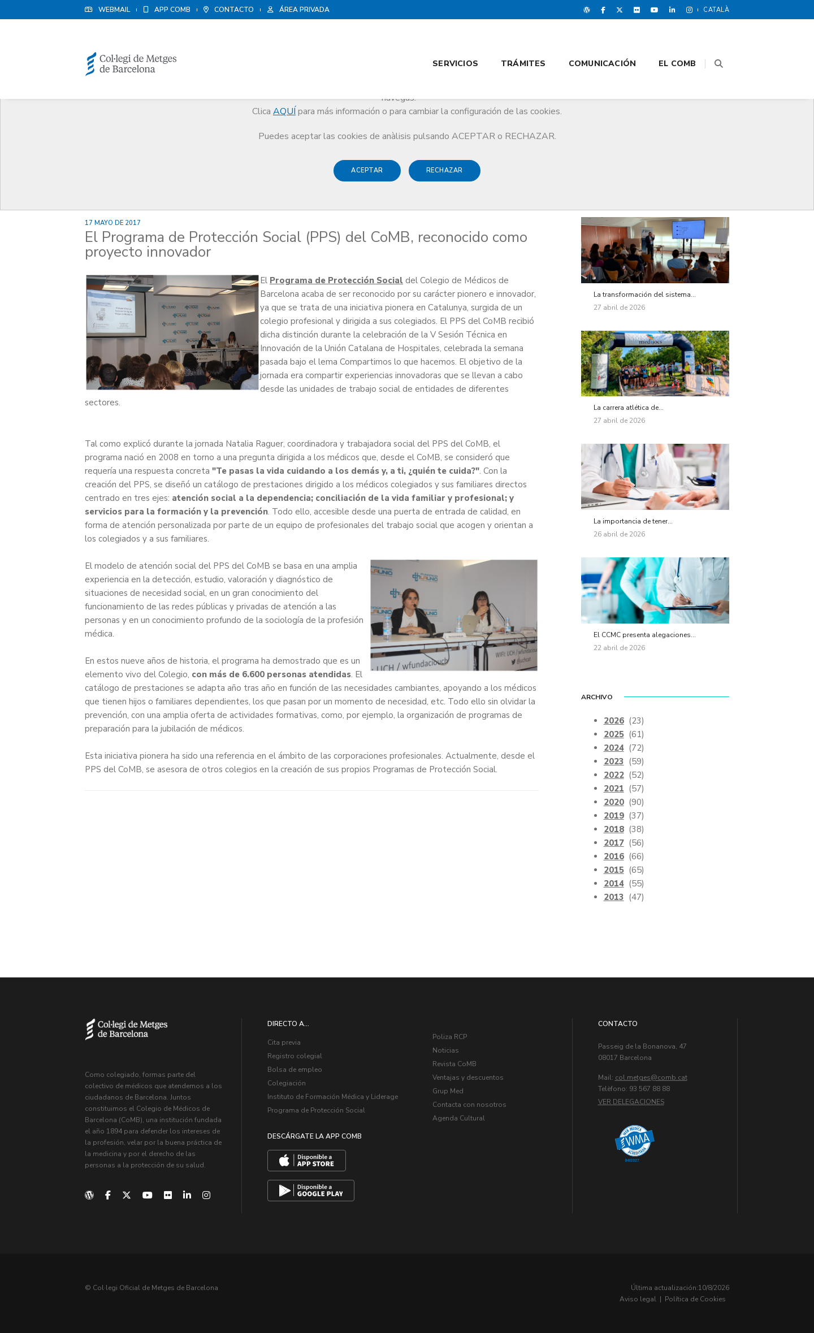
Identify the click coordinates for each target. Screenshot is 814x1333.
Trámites (509, 40)
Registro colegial (294, 1056)
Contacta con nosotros (469, 1104)
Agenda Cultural (458, 1118)
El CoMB (663, 40)
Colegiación (286, 1083)
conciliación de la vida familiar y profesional (410, 498)
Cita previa (284, 1042)
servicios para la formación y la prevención (176, 511)
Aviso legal (638, 1299)
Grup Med (448, 1091)
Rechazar (444, 176)
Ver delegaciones (631, 1101)
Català (716, 10)
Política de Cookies (695, 1299)
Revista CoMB (454, 1063)
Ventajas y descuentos (468, 1077)
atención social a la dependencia (241, 498)
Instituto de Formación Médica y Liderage (332, 1096)
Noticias (445, 1050)
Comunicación (588, 40)
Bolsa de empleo (294, 1069)
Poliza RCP (449, 1036)
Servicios (441, 40)
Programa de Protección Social (336, 280)
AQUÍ (284, 111)
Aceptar (367, 176)
